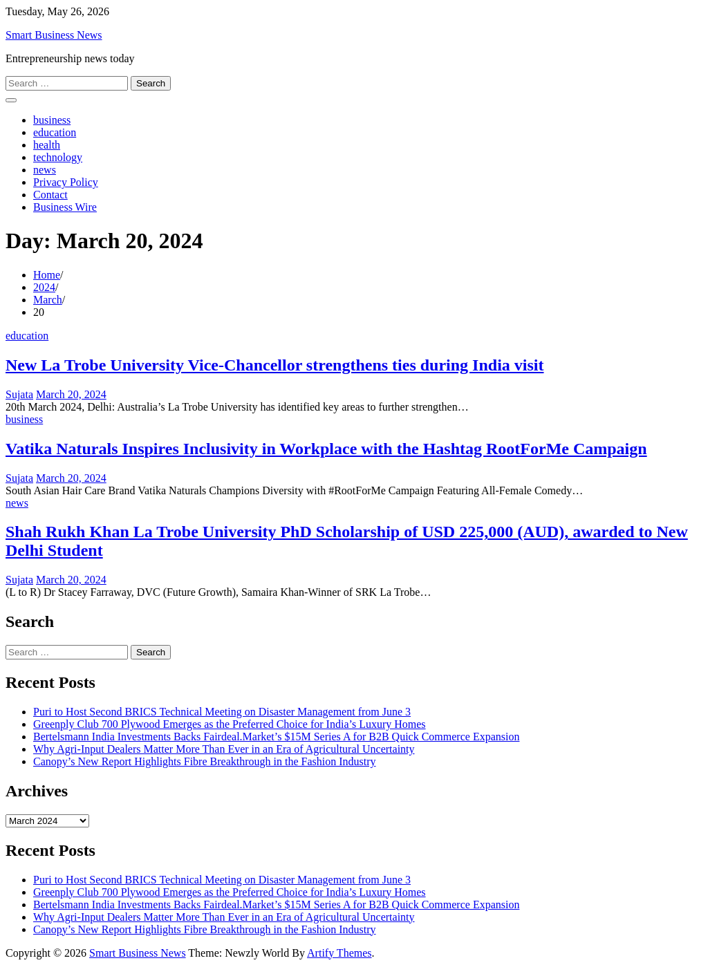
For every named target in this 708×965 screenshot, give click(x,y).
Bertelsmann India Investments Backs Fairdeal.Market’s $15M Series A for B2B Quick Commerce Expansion (276, 736)
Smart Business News (54, 35)
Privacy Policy (65, 182)
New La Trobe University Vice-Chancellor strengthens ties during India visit (274, 365)
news (44, 170)
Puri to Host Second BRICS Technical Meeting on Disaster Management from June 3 (222, 712)
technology (57, 157)
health (46, 145)
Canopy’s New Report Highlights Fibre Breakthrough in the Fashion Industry (204, 761)
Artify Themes (339, 953)
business (52, 120)
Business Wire (65, 207)
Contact (50, 194)
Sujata (19, 394)
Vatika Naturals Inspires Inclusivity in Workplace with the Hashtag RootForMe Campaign (326, 449)
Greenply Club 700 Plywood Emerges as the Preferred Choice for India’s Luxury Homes (229, 724)
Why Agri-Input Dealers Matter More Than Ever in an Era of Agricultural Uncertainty (224, 749)
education (54, 132)
